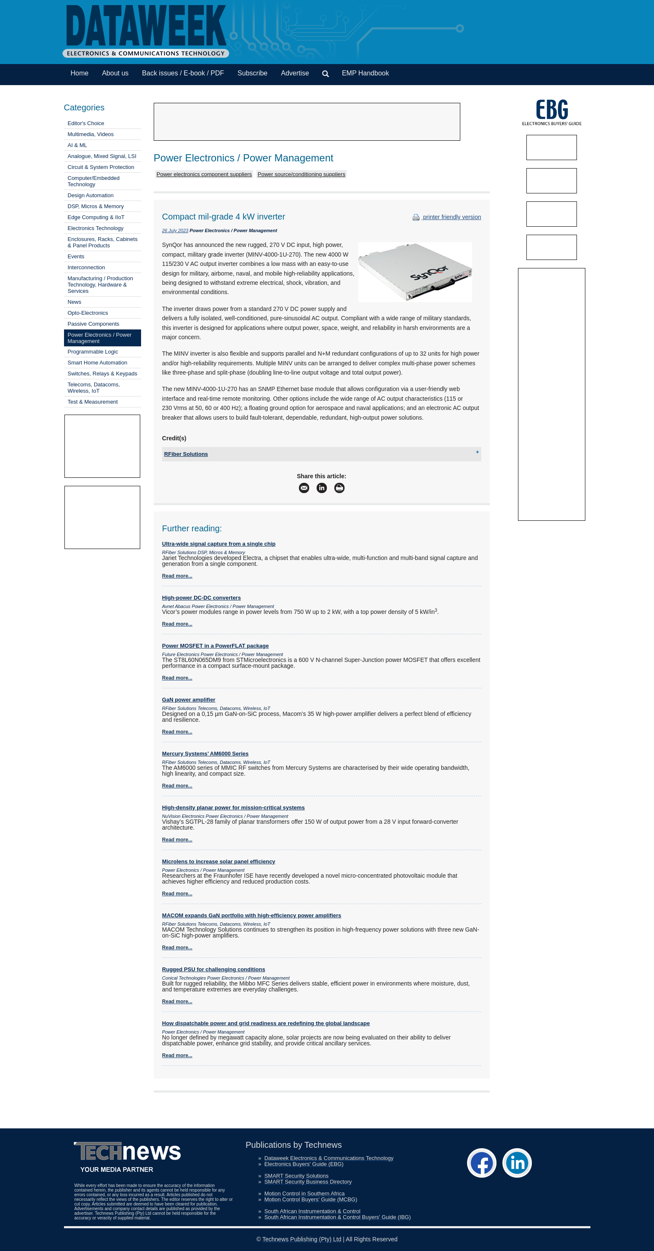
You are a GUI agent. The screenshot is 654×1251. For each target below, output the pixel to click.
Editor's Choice (86, 123)
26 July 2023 (175, 230)
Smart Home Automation (98, 362)
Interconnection (86, 267)
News (75, 302)
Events (76, 256)
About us (115, 73)
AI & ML (77, 145)
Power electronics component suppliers (204, 174)
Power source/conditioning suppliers (301, 174)
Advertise (295, 73)
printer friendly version (446, 217)
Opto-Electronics (88, 313)
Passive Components (94, 324)
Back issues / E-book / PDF (183, 73)
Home (80, 73)
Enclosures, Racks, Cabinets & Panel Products (103, 242)
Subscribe (252, 73)
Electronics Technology (96, 228)
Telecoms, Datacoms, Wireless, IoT (94, 387)
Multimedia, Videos (91, 134)
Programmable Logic (93, 351)
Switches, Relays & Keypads (102, 373)
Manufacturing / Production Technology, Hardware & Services (100, 284)
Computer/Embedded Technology (94, 181)
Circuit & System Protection (101, 167)
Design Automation (91, 195)
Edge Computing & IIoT (96, 217)
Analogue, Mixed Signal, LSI (102, 156)
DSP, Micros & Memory (96, 206)
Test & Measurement (93, 402)
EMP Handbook (365, 73)
